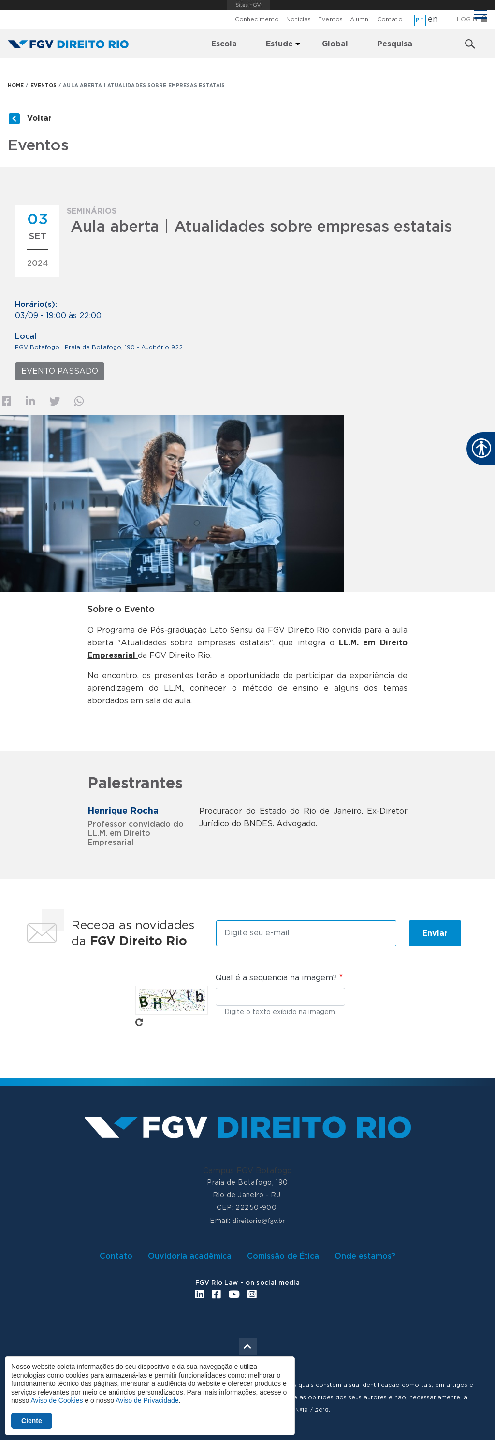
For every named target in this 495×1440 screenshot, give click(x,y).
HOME (16, 85)
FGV (248, 5)
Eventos (330, 19)
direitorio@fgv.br (259, 1220)
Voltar (39, 118)
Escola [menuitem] (224, 44)
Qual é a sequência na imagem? (276, 978)
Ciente (31, 1421)
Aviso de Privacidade (147, 1400)
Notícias (298, 19)
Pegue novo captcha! (139, 1022)
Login (467, 19)
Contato (390, 19)
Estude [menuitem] (279, 44)
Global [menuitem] (335, 44)
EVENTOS (43, 85)
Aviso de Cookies (56, 1400)
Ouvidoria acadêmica (190, 1256)
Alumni (360, 19)
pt (420, 20)
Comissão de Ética (283, 1256)
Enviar (435, 933)
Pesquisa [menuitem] (394, 44)
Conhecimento (257, 19)
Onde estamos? (365, 1256)
